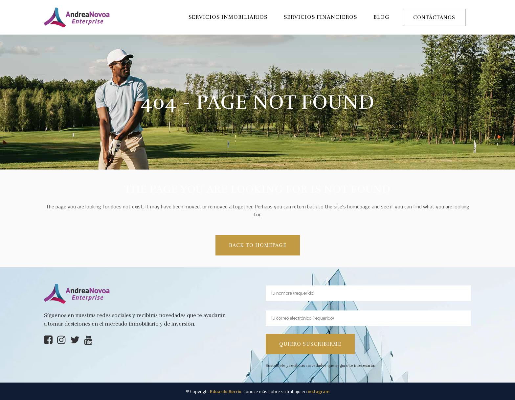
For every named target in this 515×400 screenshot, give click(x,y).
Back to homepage (257, 245)
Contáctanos (434, 17)
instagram (318, 391)
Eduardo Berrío (225, 391)
